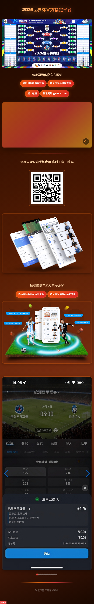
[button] (6, 473)
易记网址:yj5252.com (55, 93)
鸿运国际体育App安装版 (63, 294)
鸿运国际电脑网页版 (33, 83)
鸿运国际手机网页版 (60, 83)
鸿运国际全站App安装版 (31, 294)
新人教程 (32, 93)
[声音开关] (86, 141)
